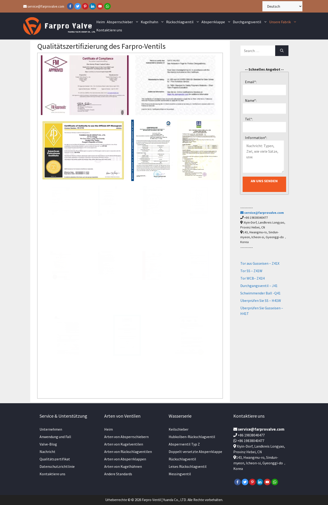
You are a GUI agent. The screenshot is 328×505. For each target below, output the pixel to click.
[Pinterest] (85, 6)
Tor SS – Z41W (251, 270)
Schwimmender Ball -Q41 (260, 293)
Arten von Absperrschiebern (126, 436)
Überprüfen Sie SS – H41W (260, 300)
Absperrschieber (123, 22)
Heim (100, 22)
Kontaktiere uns (109, 30)
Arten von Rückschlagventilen (128, 451)
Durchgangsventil (250, 22)
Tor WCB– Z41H (252, 278)
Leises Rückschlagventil (188, 466)
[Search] (281, 50)
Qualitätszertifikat (55, 459)
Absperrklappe (216, 22)
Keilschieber (178, 429)
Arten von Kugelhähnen (123, 466)
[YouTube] (100, 6)
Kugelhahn (153, 22)
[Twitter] (77, 6)
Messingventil (180, 474)
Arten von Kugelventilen (123, 444)
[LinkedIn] (92, 6)
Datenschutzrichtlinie (57, 466)
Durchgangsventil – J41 (259, 285)
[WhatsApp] (107, 6)
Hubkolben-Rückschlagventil (192, 436)
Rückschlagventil (183, 22)
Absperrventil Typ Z (184, 444)
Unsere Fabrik (283, 22)
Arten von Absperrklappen (125, 459)
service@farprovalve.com (43, 6)
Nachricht (47, 451)
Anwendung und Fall (55, 436)
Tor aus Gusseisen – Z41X (259, 263)
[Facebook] (70, 6)
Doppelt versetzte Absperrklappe (195, 451)
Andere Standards (118, 474)
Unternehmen (51, 429)
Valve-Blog (48, 444)
